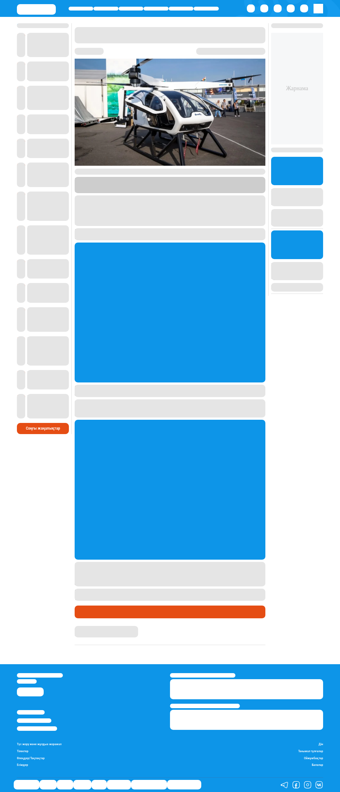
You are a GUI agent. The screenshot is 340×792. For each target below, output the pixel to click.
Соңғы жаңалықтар (43, 428)
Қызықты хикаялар (149, 785)
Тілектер (22, 751)
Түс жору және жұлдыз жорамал (39, 744)
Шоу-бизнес (206, 9)
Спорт (181, 9)
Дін (321, 744)
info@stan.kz (27, 681)
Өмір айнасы (80, 9)
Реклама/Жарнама (34, 720)
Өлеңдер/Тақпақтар (31, 758)
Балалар (317, 765)
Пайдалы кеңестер (184, 785)
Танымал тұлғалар (310, 751)
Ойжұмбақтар (313, 758)
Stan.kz (203, 185)
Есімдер (22, 765)
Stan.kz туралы (31, 712)
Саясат (131, 9)
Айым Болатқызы (91, 628)
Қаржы (106, 9)
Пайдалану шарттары (37, 728)
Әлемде (156, 9)
